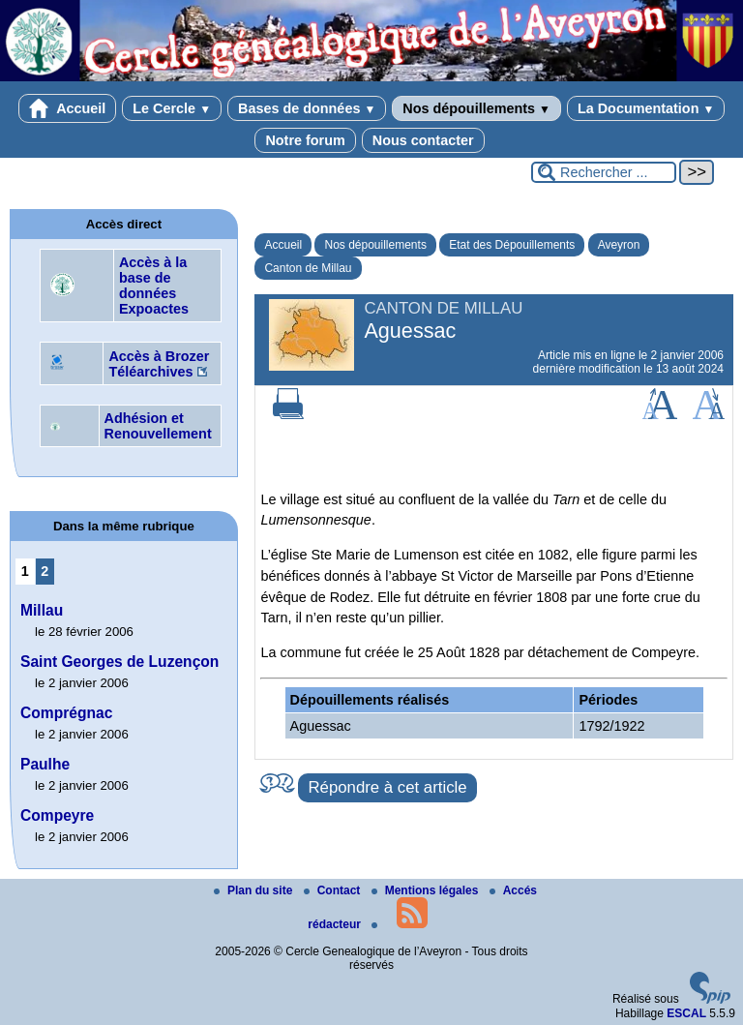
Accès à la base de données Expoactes (154, 286)
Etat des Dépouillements (512, 245)
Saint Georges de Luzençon (119, 661)
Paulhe (45, 764)
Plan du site (255, 890)
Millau (41, 610)
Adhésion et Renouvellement (158, 425)
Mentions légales (427, 890)
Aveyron (619, 245)
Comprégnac (66, 713)
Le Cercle (172, 108)
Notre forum (304, 140)
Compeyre (57, 815)
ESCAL (686, 1013)
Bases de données (306, 108)
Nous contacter (423, 140)
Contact (334, 890)
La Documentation (646, 108)
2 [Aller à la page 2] (44, 571)
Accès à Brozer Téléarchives (158, 363)
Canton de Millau (307, 268)
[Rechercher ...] (603, 172)
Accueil (67, 108)
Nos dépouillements (476, 108)
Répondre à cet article (387, 787)
